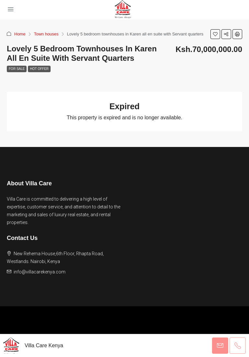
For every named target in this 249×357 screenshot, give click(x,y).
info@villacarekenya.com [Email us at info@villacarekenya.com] (39, 271)
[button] (215, 34)
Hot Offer (39, 69)
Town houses (46, 34)
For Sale (17, 69)
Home (20, 34)
